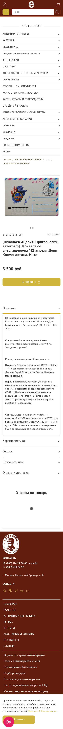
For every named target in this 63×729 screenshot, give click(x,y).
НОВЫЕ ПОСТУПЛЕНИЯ (16, 145)
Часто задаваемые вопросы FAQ (26, 685)
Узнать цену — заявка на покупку (26, 691)
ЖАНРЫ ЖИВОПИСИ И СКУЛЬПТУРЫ (24, 112)
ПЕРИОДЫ (8, 125)
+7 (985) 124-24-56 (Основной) (20, 563)
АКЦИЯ (6, 151)
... (48, 159)
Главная (7, 159)
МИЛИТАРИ (9, 66)
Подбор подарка (14, 673)
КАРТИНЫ (8, 40)
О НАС (8, 622)
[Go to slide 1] (30, 227)
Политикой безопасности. (42, 711)
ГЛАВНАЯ (10, 604)
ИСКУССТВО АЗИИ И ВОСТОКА (20, 93)
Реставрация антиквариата (22, 679)
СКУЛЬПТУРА (10, 47)
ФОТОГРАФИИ (11, 60)
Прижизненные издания (16, 163)
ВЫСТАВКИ (9, 132)
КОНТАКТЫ (11, 640)
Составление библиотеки (20, 667)
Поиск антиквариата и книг (22, 661)
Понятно (19, 719)
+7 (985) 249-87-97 (13, 567)
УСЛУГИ (9, 628)
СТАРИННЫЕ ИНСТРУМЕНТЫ (19, 86)
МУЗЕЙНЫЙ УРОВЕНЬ (15, 106)
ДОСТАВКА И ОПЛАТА (19, 634)
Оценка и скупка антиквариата (24, 655)
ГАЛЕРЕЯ (10, 610)
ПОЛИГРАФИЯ (11, 79)
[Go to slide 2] (32, 227)
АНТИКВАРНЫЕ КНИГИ (28, 159)
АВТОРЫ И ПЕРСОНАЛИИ (17, 119)
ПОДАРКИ (8, 138)
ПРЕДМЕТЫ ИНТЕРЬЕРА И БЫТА (21, 53)
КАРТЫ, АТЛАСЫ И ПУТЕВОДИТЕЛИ (23, 99)
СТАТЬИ (9, 646)
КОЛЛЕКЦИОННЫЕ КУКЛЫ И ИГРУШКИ (25, 73)
